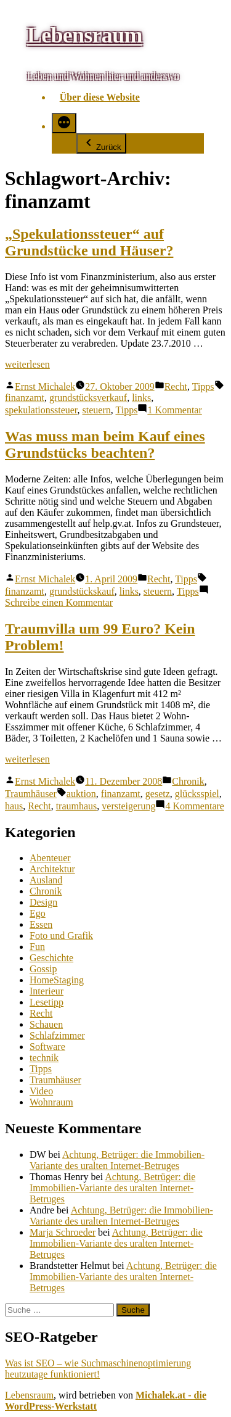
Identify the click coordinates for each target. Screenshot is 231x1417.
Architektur (52, 869)
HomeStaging (57, 980)
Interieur (46, 991)
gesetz (157, 793)
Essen (41, 924)
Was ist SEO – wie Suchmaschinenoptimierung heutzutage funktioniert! (98, 1368)
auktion (81, 793)
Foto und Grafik (61, 935)
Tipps (203, 386)
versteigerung (128, 806)
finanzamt (24, 397)
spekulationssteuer (41, 410)
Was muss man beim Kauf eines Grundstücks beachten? (105, 444)
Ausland (46, 880)
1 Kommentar (174, 410)
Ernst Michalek (45, 386)
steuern (97, 410)
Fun (37, 946)
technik (44, 1057)
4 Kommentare (194, 806)
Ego (38, 913)
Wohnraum (51, 1102)
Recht (175, 386)
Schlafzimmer (57, 1035)
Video (41, 1091)
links (141, 397)
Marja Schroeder (62, 1232)
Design (43, 902)
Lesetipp (46, 1002)
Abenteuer (50, 858)
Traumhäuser (31, 793)
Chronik (188, 781)
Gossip (43, 969)
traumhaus (76, 806)
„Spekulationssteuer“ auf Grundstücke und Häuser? (89, 242)
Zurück (101, 143)
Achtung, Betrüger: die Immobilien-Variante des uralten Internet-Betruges (117, 1160)
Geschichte (51, 957)
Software (47, 1046)
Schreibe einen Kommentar (59, 602)
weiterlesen (27, 364)
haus (14, 806)
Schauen (46, 1024)
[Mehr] (64, 123)
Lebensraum (84, 35)
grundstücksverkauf (88, 397)
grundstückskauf (82, 591)
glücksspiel (197, 793)
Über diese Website (100, 97)
